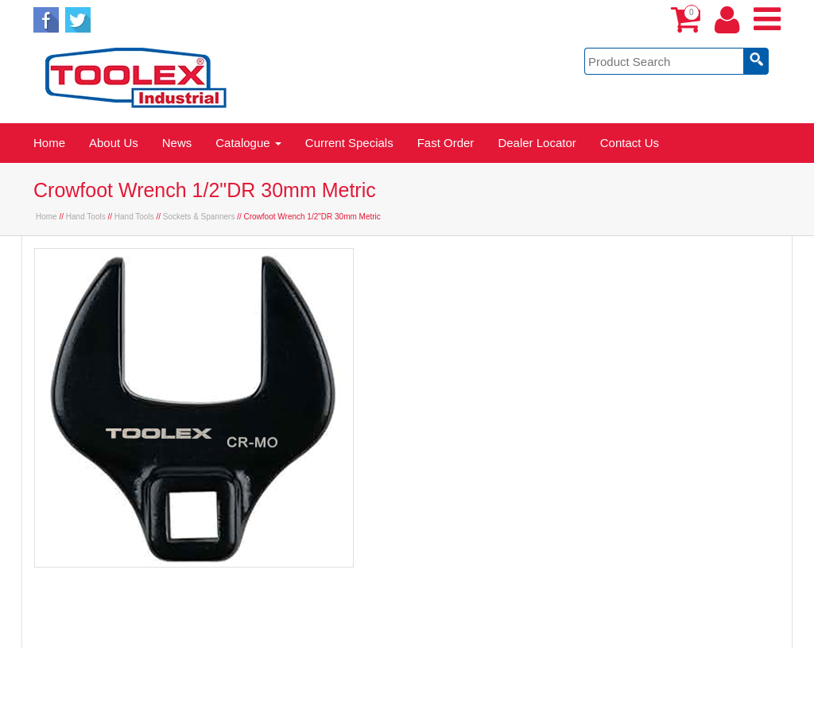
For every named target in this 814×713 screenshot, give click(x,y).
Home (49, 142)
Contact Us (629, 142)
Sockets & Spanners (199, 216)
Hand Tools (86, 216)
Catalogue (248, 142)
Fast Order (446, 142)
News (177, 142)
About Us (113, 142)
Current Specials (349, 142)
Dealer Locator (537, 142)
